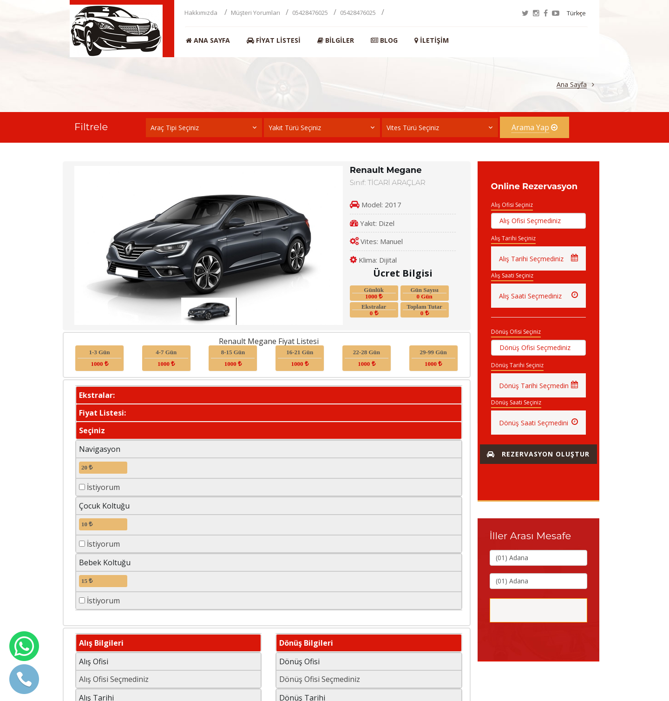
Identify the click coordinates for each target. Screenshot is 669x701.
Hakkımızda (201, 12)
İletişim (431, 40)
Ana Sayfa (208, 40)
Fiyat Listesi (274, 40)
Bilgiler (335, 40)
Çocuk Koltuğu (104, 506)
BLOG (384, 40)
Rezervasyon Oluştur (538, 454)
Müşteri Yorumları (255, 12)
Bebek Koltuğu (105, 562)
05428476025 (310, 12)
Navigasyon (99, 449)
